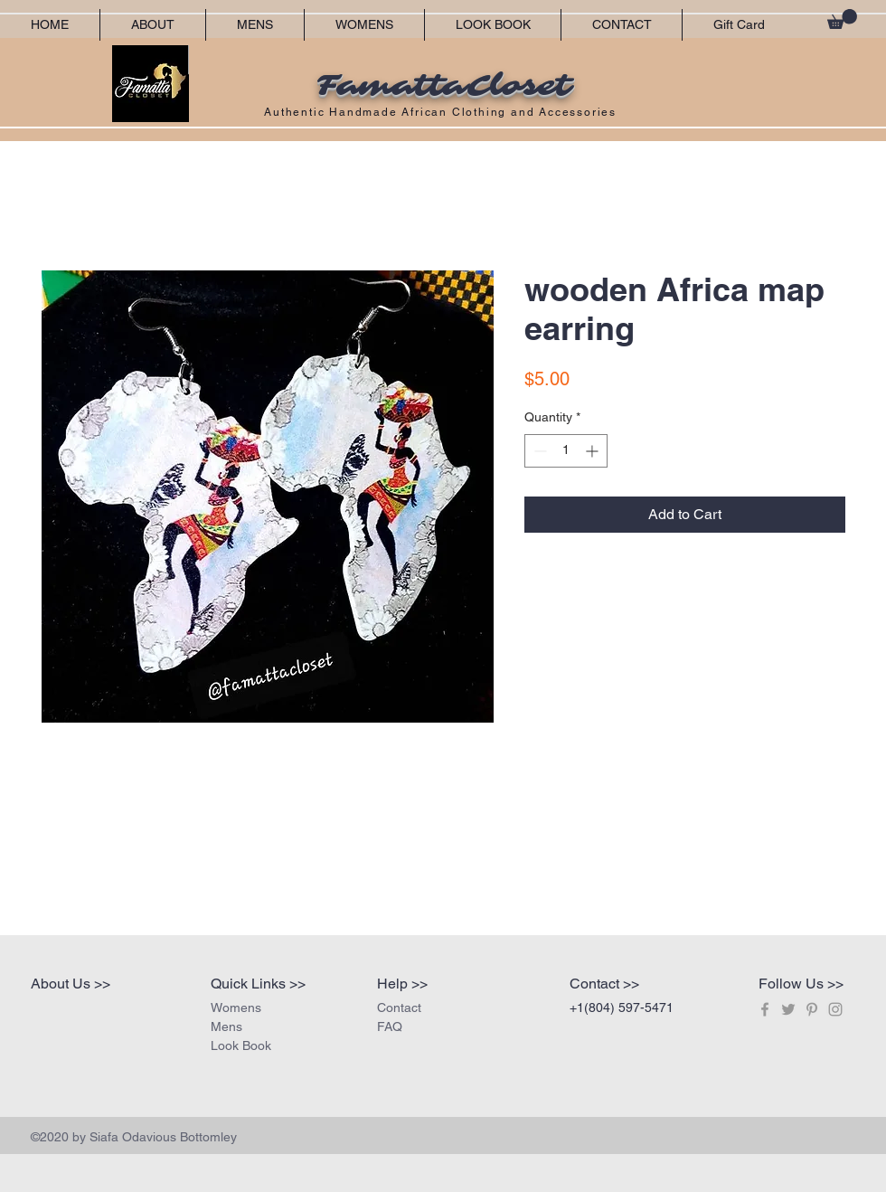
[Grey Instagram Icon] (835, 1009)
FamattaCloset (443, 86)
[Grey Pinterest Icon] (812, 1009)
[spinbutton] (566, 451)
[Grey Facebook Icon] (765, 1009)
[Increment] (593, 451)
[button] (842, 19)
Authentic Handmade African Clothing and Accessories (442, 112)
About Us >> (70, 983)
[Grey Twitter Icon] (788, 1009)
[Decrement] (538, 451)
